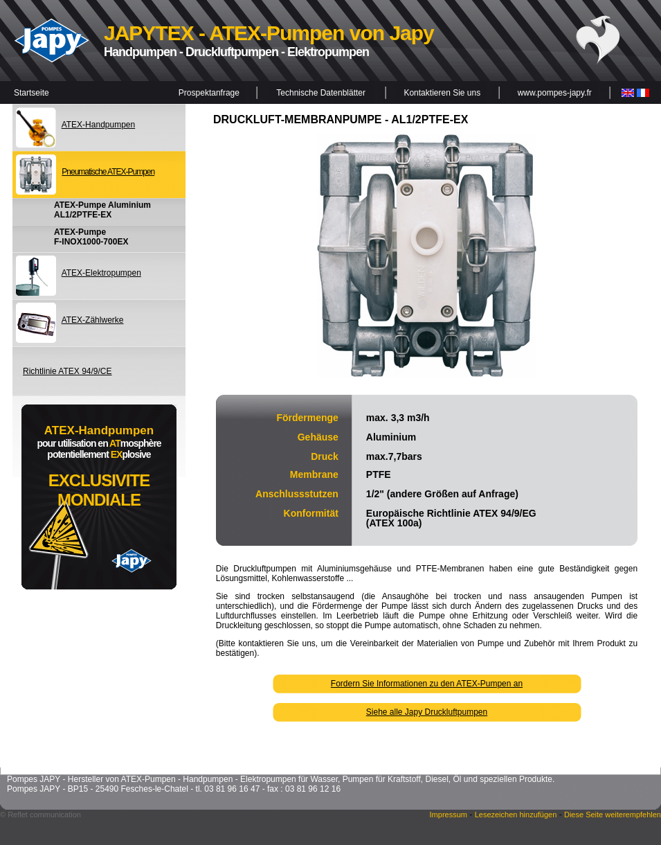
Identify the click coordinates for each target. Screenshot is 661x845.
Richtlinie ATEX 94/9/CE (67, 371)
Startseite (31, 93)
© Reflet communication (40, 814)
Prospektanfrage (209, 93)
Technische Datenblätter (320, 93)
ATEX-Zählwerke (93, 320)
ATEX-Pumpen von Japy (321, 32)
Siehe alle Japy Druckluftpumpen (426, 712)
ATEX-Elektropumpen (101, 273)
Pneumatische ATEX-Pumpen (108, 172)
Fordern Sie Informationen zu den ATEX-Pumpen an (427, 683)
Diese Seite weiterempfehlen (612, 814)
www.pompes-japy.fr (555, 93)
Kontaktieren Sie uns (442, 93)
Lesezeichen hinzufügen (516, 814)
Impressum (448, 814)
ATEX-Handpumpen (99, 125)
